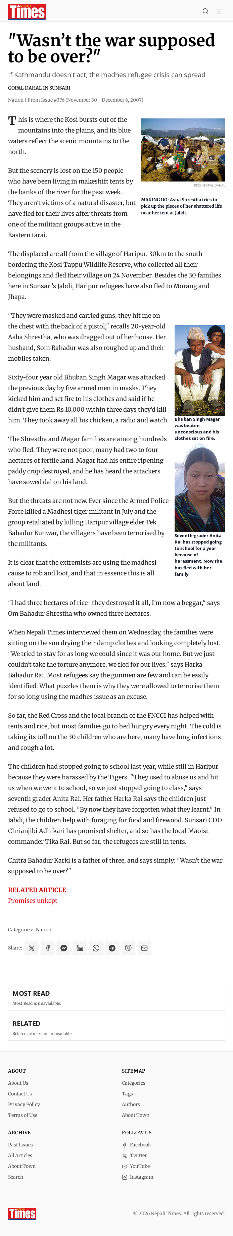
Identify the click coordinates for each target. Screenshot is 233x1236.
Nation (43, 930)
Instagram (137, 1177)
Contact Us (20, 1094)
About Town (135, 1115)
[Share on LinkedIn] (80, 948)
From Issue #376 (85, 100)
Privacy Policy (24, 1104)
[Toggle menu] (219, 12)
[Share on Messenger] (64, 948)
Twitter (134, 1155)
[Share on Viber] (128, 948)
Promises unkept (32, 901)
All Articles (20, 1155)
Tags (127, 1094)
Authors (131, 1104)
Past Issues (20, 1145)
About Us (18, 1083)
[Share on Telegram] (112, 948)
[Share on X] (31, 948)
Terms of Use (22, 1115)
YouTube (136, 1166)
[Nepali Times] (22, 1214)
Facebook (136, 1145)
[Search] (205, 12)
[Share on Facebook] (47, 948)
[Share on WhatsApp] (96, 948)
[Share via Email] (144, 948)
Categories (133, 1083)
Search (15, 1177)
